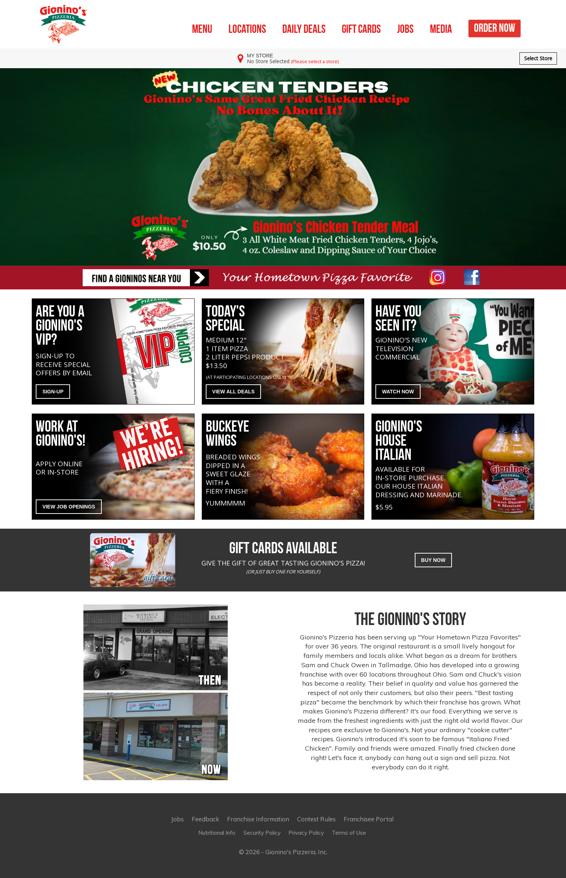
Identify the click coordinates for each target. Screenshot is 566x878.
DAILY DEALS (304, 28)
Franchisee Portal (368, 819)
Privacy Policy (306, 832)
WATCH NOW (398, 391)
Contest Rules (316, 819)
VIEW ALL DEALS (233, 391)
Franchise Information (258, 819)
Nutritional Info (216, 832)
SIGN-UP (52, 391)
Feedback (205, 819)
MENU (202, 28)
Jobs (177, 819)
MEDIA (441, 28)
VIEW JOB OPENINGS (68, 507)
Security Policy (261, 832)
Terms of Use (349, 832)
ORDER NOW (494, 26)
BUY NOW (433, 560)
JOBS (405, 28)
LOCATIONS (247, 28)
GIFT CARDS (361, 28)
